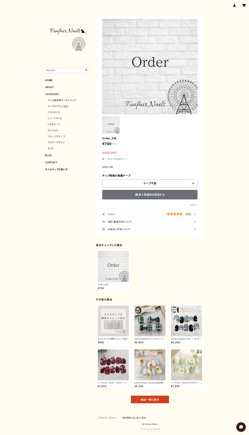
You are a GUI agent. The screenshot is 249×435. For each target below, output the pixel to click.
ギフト (51, 148)
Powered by (150, 429)
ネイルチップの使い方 (56, 169)
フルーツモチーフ (56, 136)
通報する (194, 205)
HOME (49, 80)
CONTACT (51, 162)
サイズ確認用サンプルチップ (62, 100)
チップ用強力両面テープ (116, 175)
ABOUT (49, 87)
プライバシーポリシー (107, 418)
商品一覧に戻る (150, 399)
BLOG (48, 155)
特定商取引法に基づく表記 (134, 418)
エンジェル (53, 130)
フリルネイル (54, 112)
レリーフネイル (55, 118)
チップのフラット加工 (58, 106)
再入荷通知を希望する (150, 194)
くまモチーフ (54, 124)
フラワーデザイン (56, 142)
